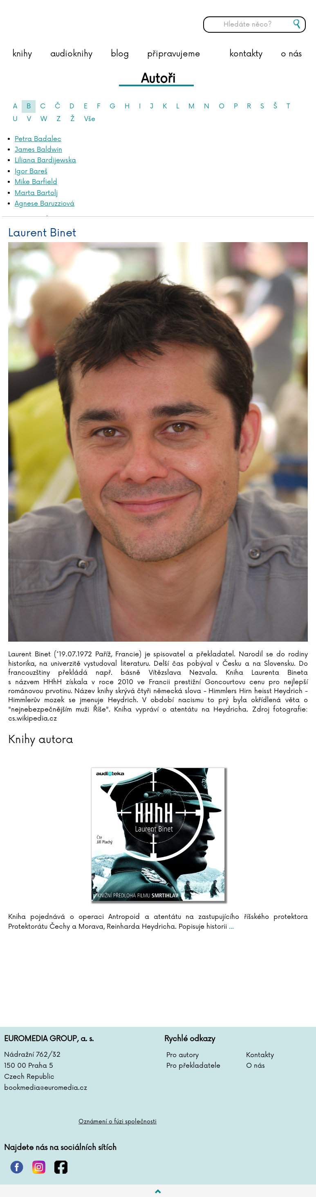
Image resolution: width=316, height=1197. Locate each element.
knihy (22, 54)
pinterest (16, 1167)
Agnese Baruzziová (44, 204)
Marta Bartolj (36, 193)
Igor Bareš (31, 171)
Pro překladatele (193, 1066)
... (230, 927)
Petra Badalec (38, 139)
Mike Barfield (36, 182)
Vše (89, 119)
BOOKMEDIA (88, 18)
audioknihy (71, 54)
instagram (38, 1167)
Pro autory (182, 1055)
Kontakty (260, 1055)
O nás (255, 1066)
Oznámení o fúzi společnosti (117, 1121)
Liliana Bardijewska (45, 160)
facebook (60, 1167)
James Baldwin (38, 150)
